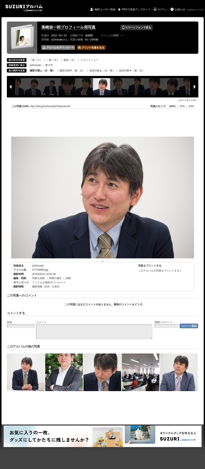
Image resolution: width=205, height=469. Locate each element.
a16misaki (35, 65)
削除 (68, 278)
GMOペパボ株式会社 (195, 10)
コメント (41, 322)
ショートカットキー (187, 100)
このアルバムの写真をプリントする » (160, 270)
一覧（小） (36, 60)
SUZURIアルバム (24, 8)
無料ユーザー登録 (105, 9)
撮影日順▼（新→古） (72, 70)
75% (182, 106)
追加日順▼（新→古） (132, 70)
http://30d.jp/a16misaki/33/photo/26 (50, 106)
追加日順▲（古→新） (102, 70)
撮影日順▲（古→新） (42, 70)
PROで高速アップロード (136, 9)
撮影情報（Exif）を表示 (46, 286)
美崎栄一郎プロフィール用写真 (68, 27)
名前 (9, 322)
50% (191, 106)
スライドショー (89, 60)
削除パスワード (164, 322)
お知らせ (180, 9)
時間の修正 (55, 278)
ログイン (162, 9)
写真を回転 (38, 278)
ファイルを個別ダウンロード (49, 282)
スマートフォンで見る (136, 27)
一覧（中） (52, 60)
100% (172, 106)
